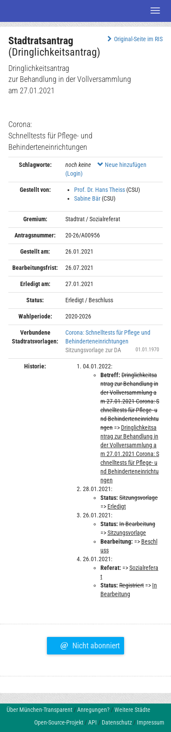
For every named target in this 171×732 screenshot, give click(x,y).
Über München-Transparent (39, 709)
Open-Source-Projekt (58, 722)
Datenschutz (117, 722)
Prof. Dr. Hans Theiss (99, 189)
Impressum (150, 722)
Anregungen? (93, 709)
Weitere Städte (132, 709)
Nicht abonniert (89, 644)
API (92, 722)
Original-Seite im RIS (134, 38)
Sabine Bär (87, 198)
